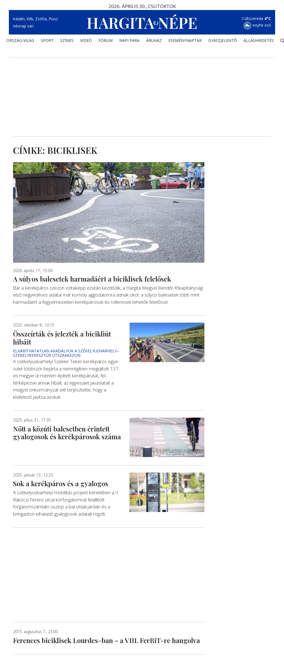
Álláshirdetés (259, 40)
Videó (86, 40)
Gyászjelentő (222, 40)
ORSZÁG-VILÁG (20, 40)
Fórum (105, 40)
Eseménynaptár (185, 40)
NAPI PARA (129, 40)
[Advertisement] (142, 89)
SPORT (47, 40)
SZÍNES (66, 40)
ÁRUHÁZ (154, 40)
